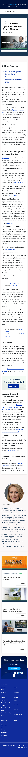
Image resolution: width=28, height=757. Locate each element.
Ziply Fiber (4, 720)
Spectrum (3, 687)
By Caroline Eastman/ (7, 573)
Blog (2, 737)
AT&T (2, 689)
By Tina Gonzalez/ (6, 637)
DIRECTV (16, 692)
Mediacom (3, 692)
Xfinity (15, 687)
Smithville (16, 704)
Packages (3, 729)
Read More (22, 583)
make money (13, 4)
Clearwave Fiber (18, 718)
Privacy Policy (22, 747)
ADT (15, 695)
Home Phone (4, 735)
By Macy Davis (5, 21)
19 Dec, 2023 (19, 637)
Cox (15, 689)
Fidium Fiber (4, 718)
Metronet (16, 709)
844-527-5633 (12, 195)
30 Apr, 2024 (20, 573)
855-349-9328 (14, 668)
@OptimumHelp (14, 283)
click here (10, 223)
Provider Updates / (14, 605)
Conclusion (8, 77)
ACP (2, 727)
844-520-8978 (18, 182)
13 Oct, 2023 (20, 605)
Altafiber (3, 700)
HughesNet (3, 697)
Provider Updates (11, 21)
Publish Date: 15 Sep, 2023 (7, 32)
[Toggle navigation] (25, 11)
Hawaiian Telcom (18, 714)
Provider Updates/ (14, 573)
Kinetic (3, 695)
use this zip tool (10, 249)
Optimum (5, 158)
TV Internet (4, 732)
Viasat (15, 720)
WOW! (15, 700)
